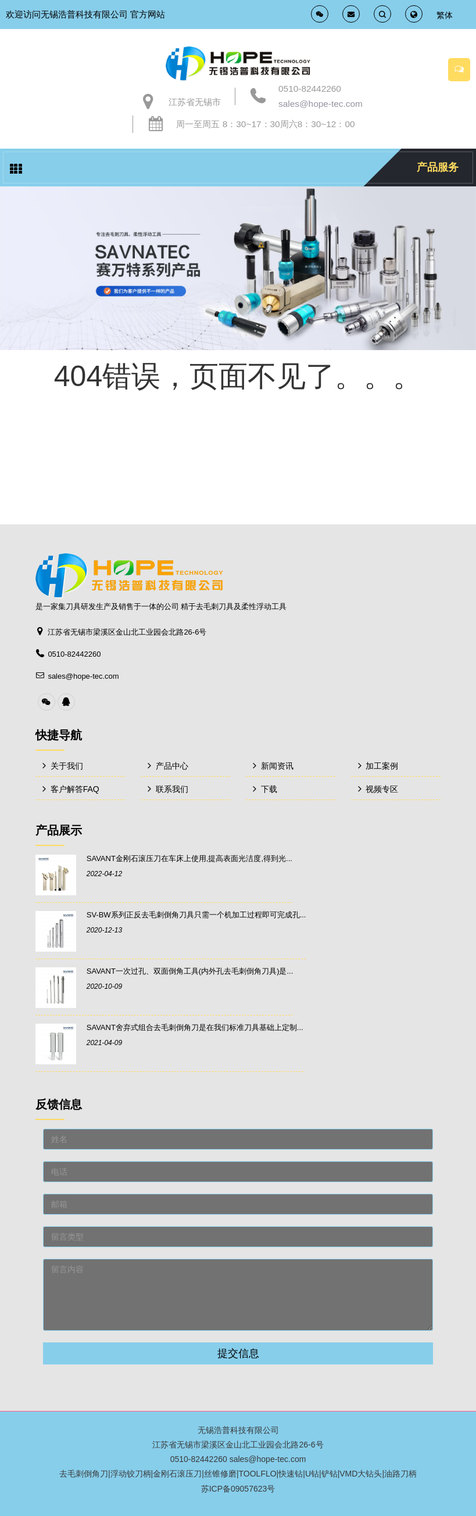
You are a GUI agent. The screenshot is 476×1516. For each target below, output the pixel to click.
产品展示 (58, 830)
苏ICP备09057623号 (238, 1488)
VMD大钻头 (360, 1473)
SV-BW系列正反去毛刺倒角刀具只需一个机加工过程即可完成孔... (196, 914)
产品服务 (438, 167)
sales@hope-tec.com (320, 104)
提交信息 (238, 1353)
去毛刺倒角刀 (83, 1473)
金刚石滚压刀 (177, 1473)
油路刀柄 (400, 1473)
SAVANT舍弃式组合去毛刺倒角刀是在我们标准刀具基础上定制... (195, 1027)
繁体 (444, 15)
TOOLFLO (258, 1473)
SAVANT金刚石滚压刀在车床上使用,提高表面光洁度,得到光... (189, 858)
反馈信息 (58, 1104)
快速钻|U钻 (298, 1473)
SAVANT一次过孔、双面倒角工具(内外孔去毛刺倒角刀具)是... (190, 971)
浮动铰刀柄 (130, 1473)
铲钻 (329, 1473)
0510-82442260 (309, 88)
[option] (238, 268)
